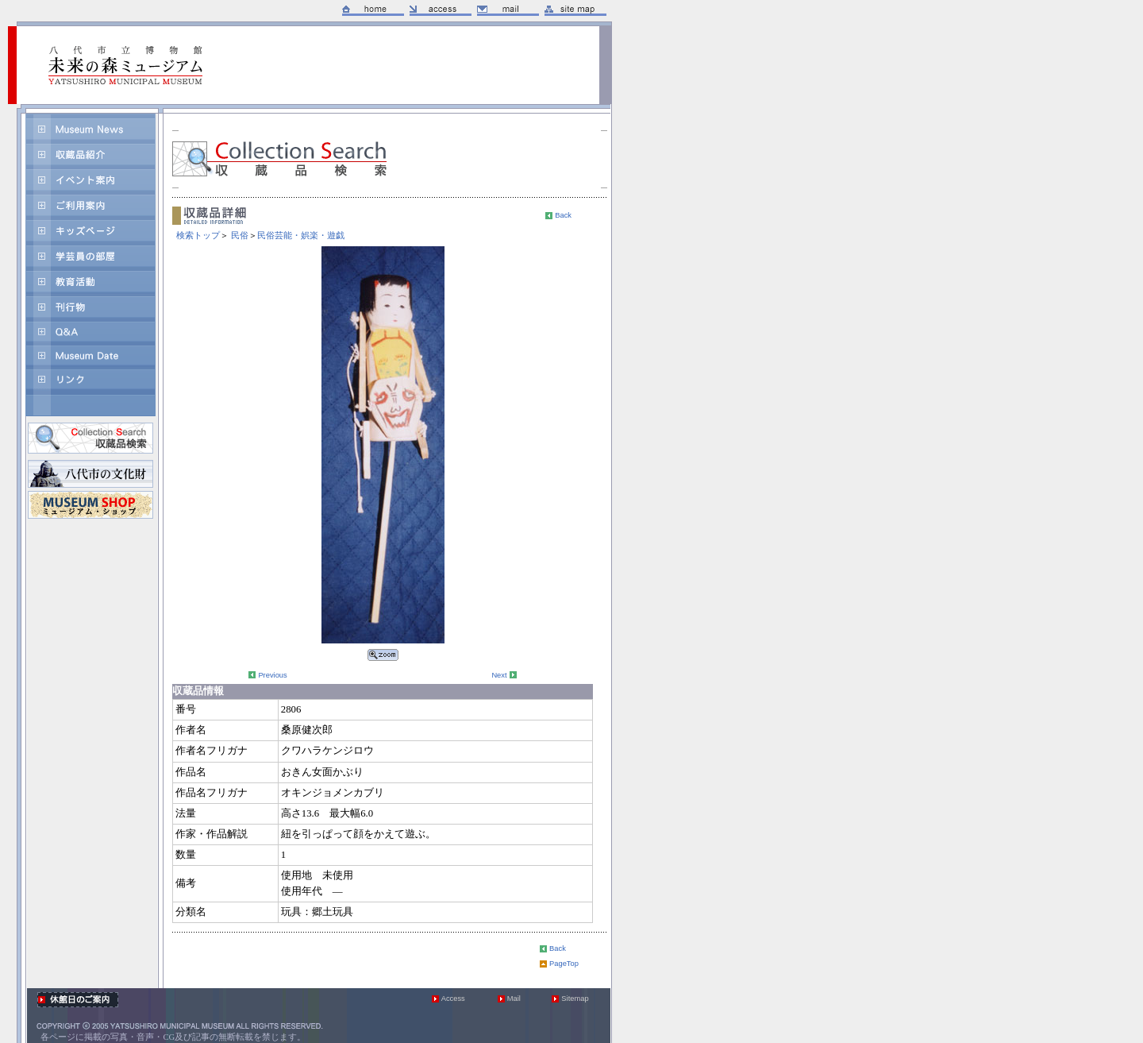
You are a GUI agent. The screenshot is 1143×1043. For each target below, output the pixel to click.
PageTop (564, 964)
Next (498, 675)
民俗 (239, 235)
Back (563, 215)
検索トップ (198, 235)
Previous (272, 675)
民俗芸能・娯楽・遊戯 (300, 235)
